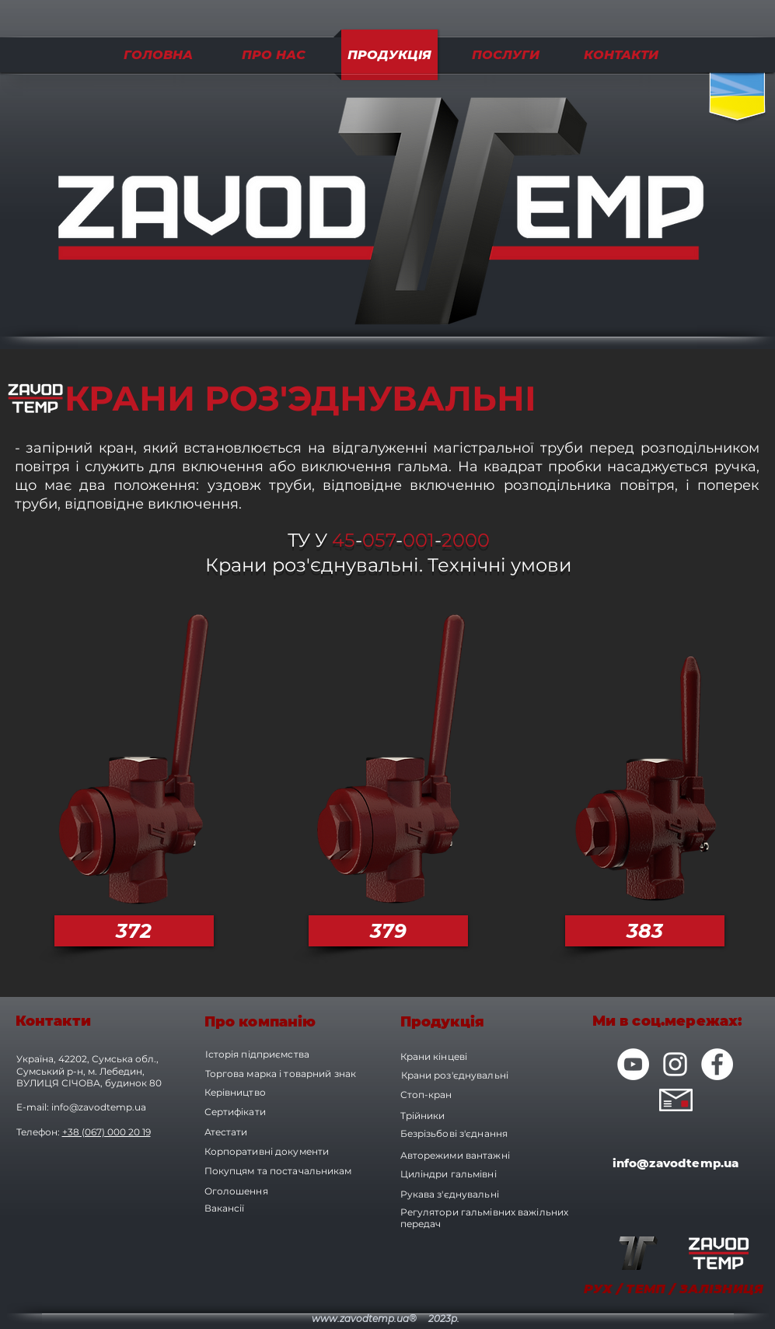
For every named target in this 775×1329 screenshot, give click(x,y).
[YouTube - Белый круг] (633, 1064)
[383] (644, 930)
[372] (134, 930)
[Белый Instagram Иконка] (675, 1064)
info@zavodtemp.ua (98, 1107)
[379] (388, 930)
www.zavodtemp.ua (360, 1318)
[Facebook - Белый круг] (717, 1064)
